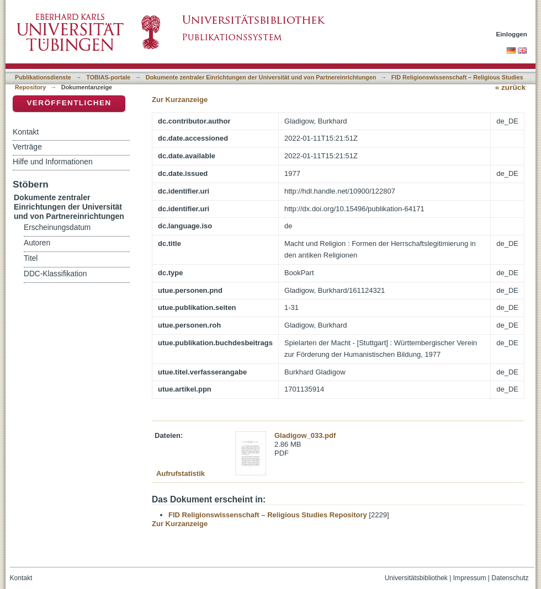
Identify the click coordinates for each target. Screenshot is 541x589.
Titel (31, 258)
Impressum (469, 578)
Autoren (37, 243)
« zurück (510, 87)
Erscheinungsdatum (57, 227)
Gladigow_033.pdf (305, 435)
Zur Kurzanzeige (180, 99)
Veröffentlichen (68, 103)
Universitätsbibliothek (416, 578)
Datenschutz (509, 578)
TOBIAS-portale (108, 77)
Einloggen (512, 34)
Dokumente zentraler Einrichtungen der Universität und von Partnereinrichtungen (261, 77)
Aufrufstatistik (180, 473)
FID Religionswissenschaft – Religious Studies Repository (267, 515)
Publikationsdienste (43, 77)
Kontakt (26, 131)
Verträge (27, 146)
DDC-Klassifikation (55, 274)
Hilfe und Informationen (53, 161)
